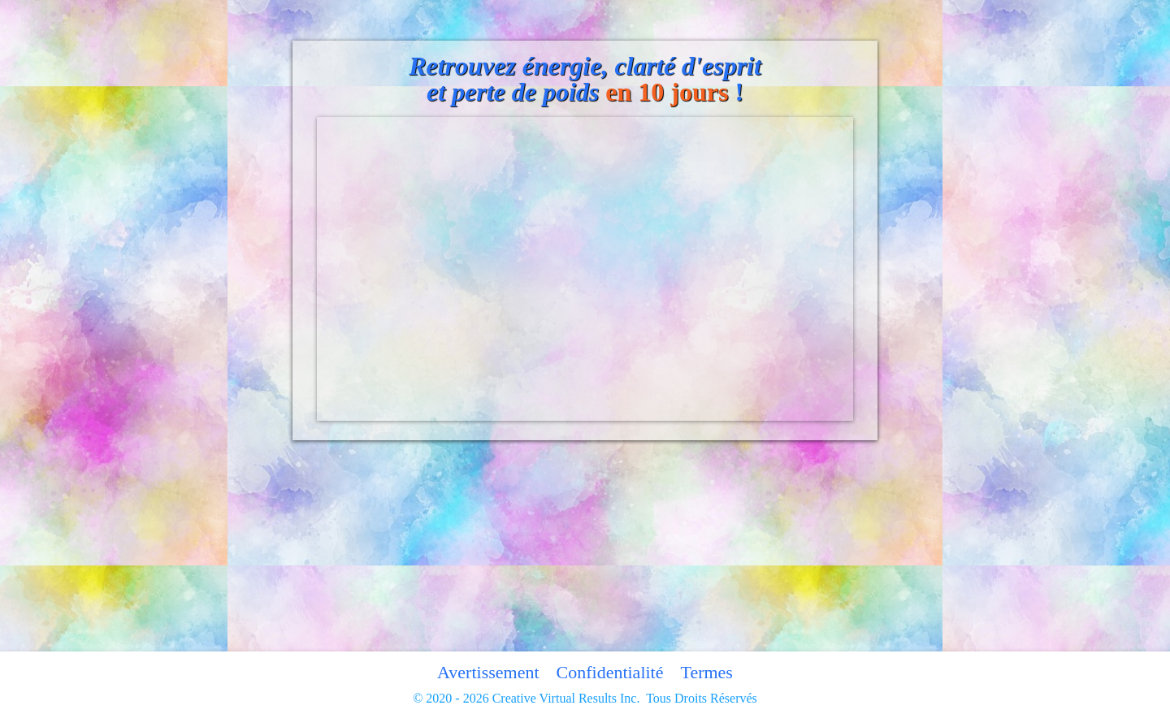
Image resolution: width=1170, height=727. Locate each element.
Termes (706, 672)
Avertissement (488, 672)
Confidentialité (610, 672)
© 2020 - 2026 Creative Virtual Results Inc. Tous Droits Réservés (585, 698)
